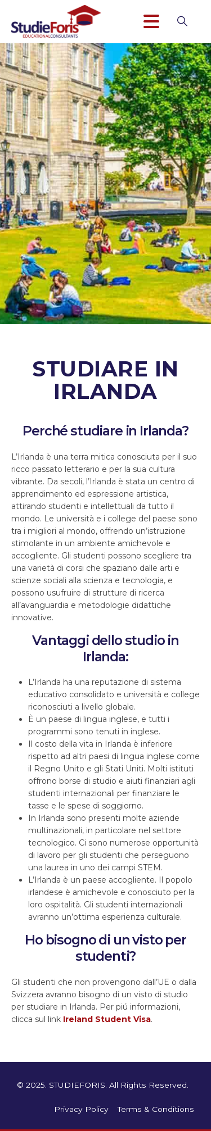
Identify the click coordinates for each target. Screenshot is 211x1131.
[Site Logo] (56, 21)
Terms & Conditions (156, 1109)
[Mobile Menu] (156, 21)
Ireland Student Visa (107, 1019)
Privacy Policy (81, 1109)
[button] (188, 21)
